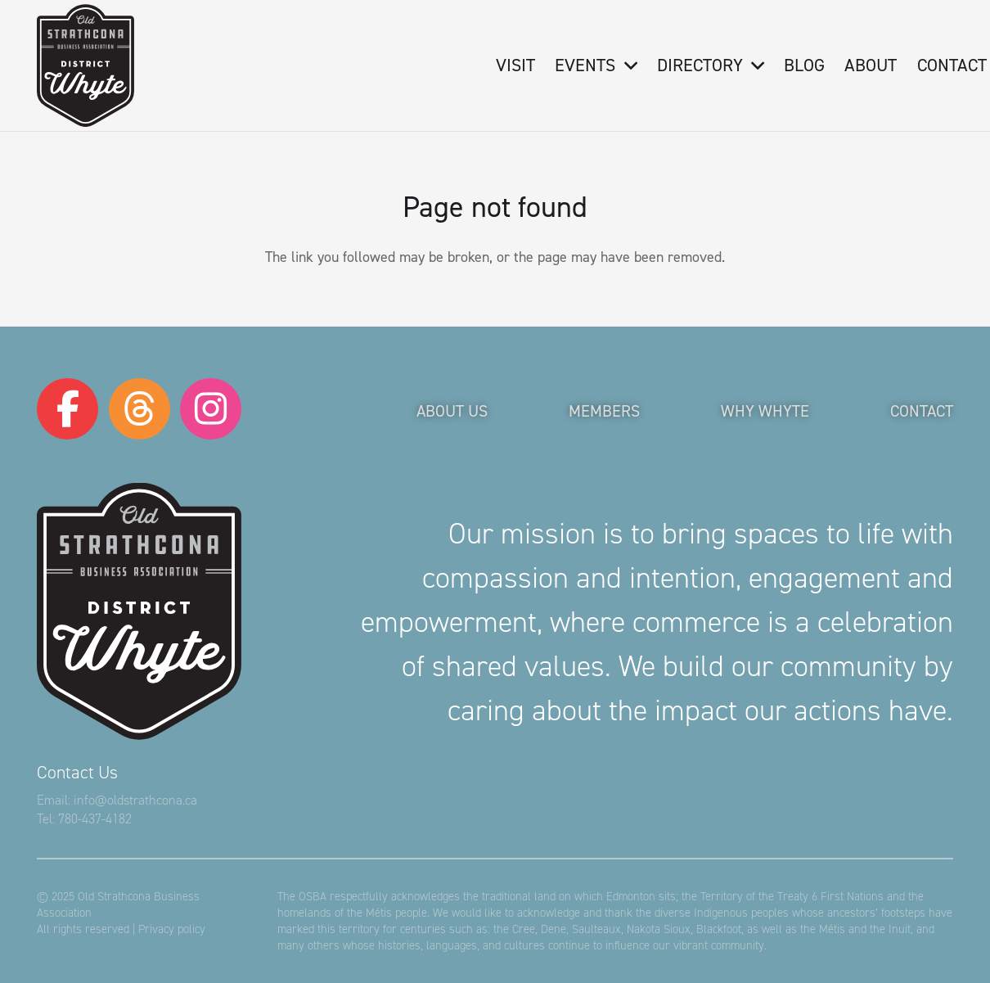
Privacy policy (171, 929)
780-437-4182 (95, 818)
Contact (921, 411)
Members (604, 411)
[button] (626, 65)
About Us (452, 411)
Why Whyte (765, 411)
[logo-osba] (85, 65)
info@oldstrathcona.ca (135, 800)
